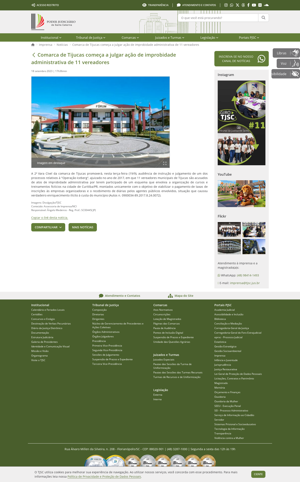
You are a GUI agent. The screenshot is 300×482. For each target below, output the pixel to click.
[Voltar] (33, 54)
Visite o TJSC (38, 360)
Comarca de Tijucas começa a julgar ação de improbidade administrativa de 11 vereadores (135, 45)
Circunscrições (161, 314)
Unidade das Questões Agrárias (171, 342)
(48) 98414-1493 (248, 275)
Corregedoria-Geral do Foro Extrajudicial (237, 332)
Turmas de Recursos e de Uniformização (176, 377)
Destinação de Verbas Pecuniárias (51, 323)
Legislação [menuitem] (209, 37)
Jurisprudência (222, 364)
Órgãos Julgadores (103, 336)
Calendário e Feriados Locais (48, 310)
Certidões (36, 314)
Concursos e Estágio (43, 319)
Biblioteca (220, 319)
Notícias (62, 45)
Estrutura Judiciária (42, 337)
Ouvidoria (220, 397)
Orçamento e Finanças (227, 392)
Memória (219, 387)
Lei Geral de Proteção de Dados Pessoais (238, 374)
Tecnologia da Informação (229, 429)
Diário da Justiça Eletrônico (46, 328)
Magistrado (221, 383)
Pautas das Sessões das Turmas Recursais (177, 372)
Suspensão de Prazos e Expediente (112, 359)
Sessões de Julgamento (105, 355)
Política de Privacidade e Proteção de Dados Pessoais (104, 476)
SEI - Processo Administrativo (231, 410)
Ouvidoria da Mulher (226, 401)
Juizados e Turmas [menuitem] (169, 37)
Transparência (222, 433)
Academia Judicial (224, 310)
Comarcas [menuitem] (130, 37)
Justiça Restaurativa (225, 369)
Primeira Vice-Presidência (107, 345)
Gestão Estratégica (225, 346)
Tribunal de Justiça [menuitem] (90, 37)
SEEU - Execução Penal (227, 406)
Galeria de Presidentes (44, 342)
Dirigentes (98, 319)
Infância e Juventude (226, 360)
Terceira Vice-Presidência (107, 364)
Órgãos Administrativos (106, 332)
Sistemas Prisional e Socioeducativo (235, 424)
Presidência (99, 341)
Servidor (219, 419)
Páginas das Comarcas (166, 323)
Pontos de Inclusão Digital (168, 332)
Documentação (40, 332)
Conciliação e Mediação (228, 323)
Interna (157, 399)
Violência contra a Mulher (229, 438)
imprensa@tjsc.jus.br (245, 283)
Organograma (39, 355)
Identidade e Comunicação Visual (50, 346)
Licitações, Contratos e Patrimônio (234, 378)
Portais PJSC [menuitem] (249, 37)
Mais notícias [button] (82, 227)
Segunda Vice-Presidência (107, 350)
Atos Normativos (163, 310)
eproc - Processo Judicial (228, 337)
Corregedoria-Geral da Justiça (231, 328)
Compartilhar (46, 227)
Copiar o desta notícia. (49, 218)
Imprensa (45, 45)
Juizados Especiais (163, 359)
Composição (99, 310)
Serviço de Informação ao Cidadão (234, 415)
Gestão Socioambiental (227, 351)
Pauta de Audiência (164, 328)
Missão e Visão (40, 351)
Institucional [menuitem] (51, 37)
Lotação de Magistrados (167, 319)
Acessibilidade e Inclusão (228, 314)
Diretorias (98, 314)
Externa (157, 394)
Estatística (220, 342)
